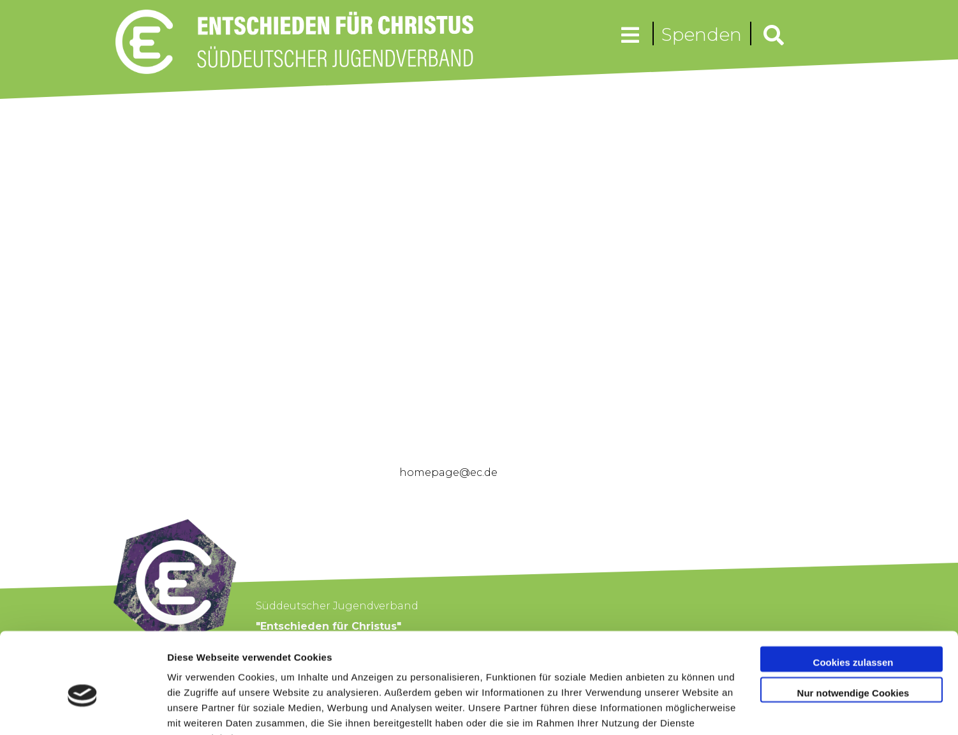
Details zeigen (199, 709)
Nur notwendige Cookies (853, 628)
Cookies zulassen (853, 598)
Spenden (701, 34)
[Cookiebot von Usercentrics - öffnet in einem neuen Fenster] (82, 710)
